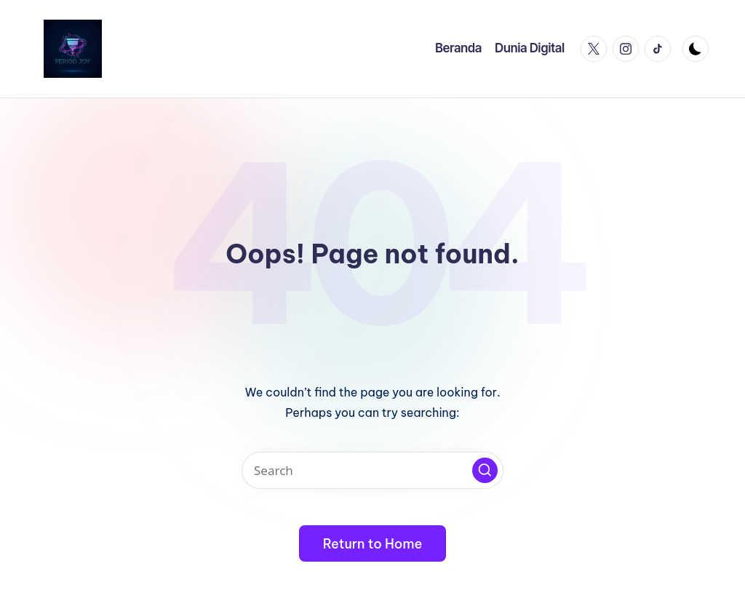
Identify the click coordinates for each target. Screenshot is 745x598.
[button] (485, 470)
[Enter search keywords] (372, 470)
